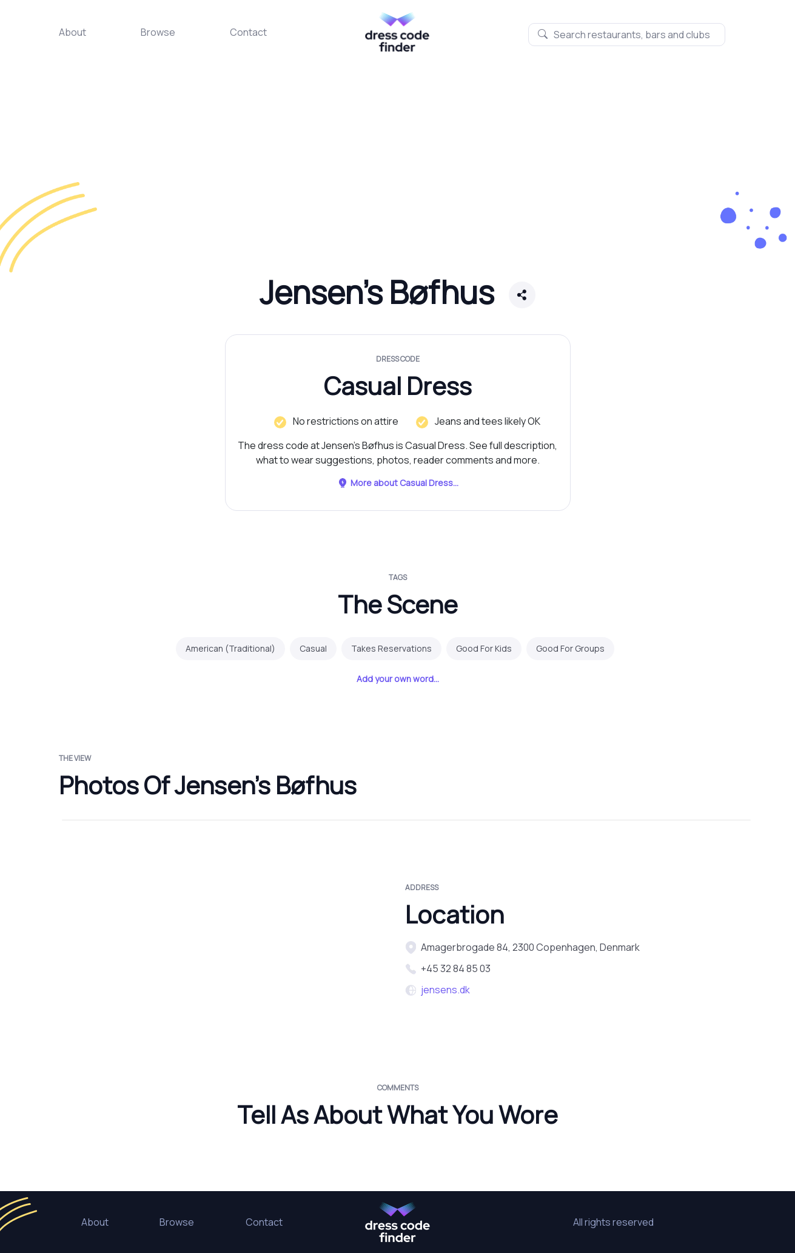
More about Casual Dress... (397, 482)
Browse (158, 32)
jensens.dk (445, 989)
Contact (248, 32)
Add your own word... (398, 678)
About (72, 32)
